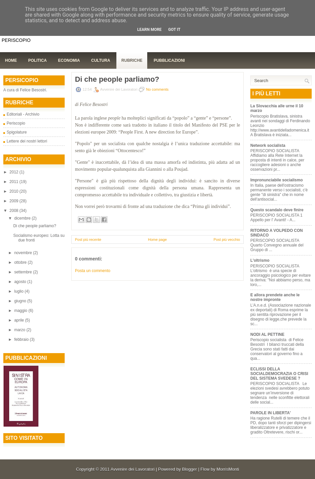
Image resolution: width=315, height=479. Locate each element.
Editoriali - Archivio (23, 114)
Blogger (189, 469)
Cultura (100, 60)
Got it (174, 29)
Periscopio (16, 123)
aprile (19, 320)
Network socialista (267, 145)
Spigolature (17, 132)
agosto (20, 281)
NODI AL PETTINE (267, 334)
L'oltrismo (260, 260)
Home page (157, 239)
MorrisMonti (228, 469)
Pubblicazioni (169, 60)
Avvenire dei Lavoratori (132, 469)
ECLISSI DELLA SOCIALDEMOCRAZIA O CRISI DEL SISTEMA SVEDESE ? (279, 374)
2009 (15, 201)
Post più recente (88, 239)
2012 (15, 172)
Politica (37, 60)
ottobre (21, 262)
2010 (15, 191)
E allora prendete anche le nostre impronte (275, 297)
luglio (19, 291)
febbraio (22, 339)
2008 (15, 210)
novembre (23, 252)
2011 (15, 181)
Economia (69, 60)
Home (11, 60)
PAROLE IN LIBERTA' (270, 413)
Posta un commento (92, 270)
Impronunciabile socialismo (276, 180)
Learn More (149, 29)
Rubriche (131, 60)
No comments (157, 89)
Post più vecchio (227, 239)
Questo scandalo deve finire (276, 210)
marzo (20, 330)
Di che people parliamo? (34, 226)
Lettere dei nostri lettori (27, 141)
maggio (21, 310)
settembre (23, 272)
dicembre (23, 218)
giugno (20, 301)
